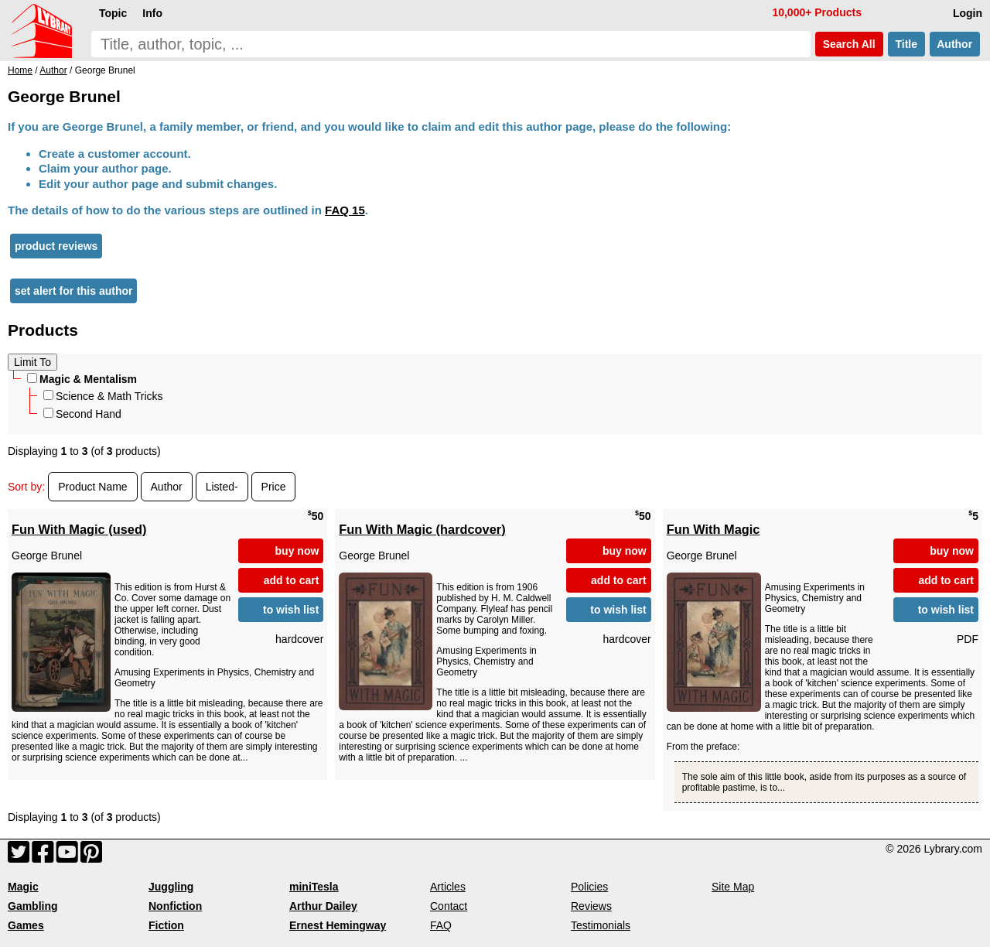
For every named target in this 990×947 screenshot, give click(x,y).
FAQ (441, 925)
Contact (448, 906)
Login (967, 13)
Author (954, 44)
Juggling (170, 886)
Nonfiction (175, 906)
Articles (448, 886)
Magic (23, 886)
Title (906, 44)
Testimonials (600, 925)
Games (26, 925)
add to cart (291, 580)
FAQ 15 (345, 210)
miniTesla (314, 886)
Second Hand (82, 414)
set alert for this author (73, 291)
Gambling (33, 906)
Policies (589, 886)
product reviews (56, 246)
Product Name (92, 486)
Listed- (222, 486)
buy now (297, 551)
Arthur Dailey (323, 906)
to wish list (291, 609)
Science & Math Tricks (103, 396)
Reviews (591, 906)
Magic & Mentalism (82, 379)
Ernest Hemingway (337, 925)
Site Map (733, 886)
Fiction (166, 925)
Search (849, 44)
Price (273, 486)
